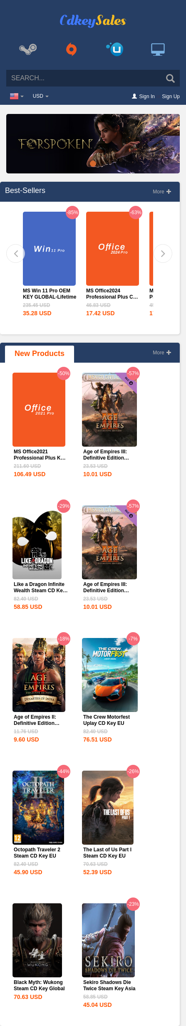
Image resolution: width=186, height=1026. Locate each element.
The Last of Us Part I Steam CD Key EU (107, 853)
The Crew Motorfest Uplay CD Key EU (106, 720)
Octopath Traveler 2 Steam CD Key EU (37, 853)
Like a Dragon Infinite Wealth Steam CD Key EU (39, 590)
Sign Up (171, 96)
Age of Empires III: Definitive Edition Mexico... (105, 458)
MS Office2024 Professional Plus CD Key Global (111, 297)
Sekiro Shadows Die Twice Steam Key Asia (109, 985)
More (162, 192)
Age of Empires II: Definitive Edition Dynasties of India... (37, 723)
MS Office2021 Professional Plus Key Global (40, 458)
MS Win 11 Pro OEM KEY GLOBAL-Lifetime (49, 294)
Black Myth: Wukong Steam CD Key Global (39, 985)
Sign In (147, 96)
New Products (39, 353)
